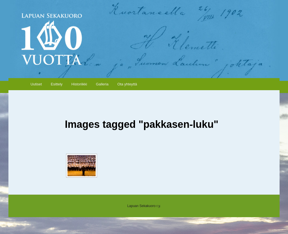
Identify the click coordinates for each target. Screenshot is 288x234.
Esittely (56, 84)
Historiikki (79, 84)
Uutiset (36, 84)
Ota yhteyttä (127, 84)
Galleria (102, 84)
